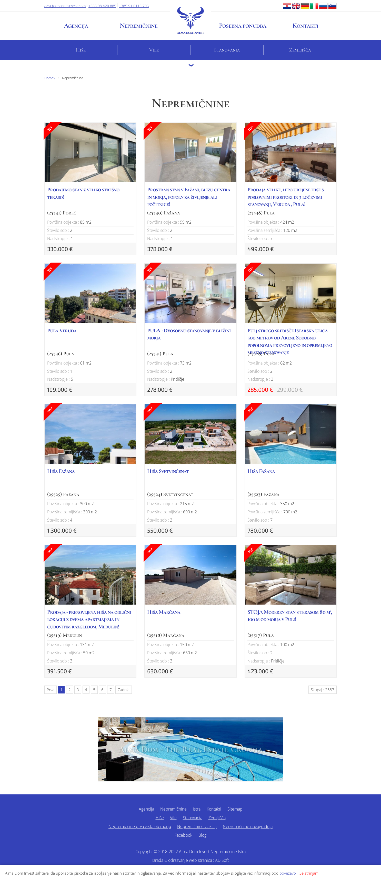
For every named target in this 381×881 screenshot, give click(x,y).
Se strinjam (308, 873)
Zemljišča (300, 50)
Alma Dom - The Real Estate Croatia (190, 749)
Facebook (183, 835)
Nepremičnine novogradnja (248, 826)
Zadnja (123, 689)
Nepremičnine (138, 25)
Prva (50, 689)
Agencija (76, 25)
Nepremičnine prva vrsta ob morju (139, 826)
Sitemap (235, 809)
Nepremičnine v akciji (197, 826)
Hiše (81, 50)
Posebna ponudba (242, 25)
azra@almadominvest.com (65, 5)
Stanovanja (227, 50)
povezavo (287, 873)
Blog (202, 835)
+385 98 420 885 (102, 5)
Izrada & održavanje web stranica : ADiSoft (190, 860)
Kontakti (305, 25)
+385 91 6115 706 (134, 5)
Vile (154, 50)
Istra (196, 809)
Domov (49, 78)
